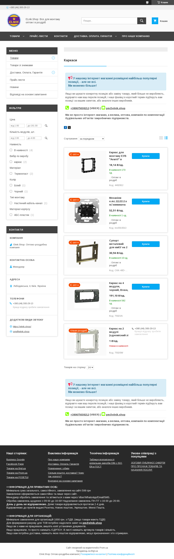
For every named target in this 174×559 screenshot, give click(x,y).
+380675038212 (79, 108)
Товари (15, 36)
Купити (145, 156)
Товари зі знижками (21, 65)
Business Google (15, 459)
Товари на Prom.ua (16, 473)
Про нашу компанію (136, 36)
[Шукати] (141, 20)
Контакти (60, 36)
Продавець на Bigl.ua (87, 551)
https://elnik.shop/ (22, 326)
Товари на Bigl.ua (16, 468)
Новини (15, 45)
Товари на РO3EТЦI (17, 477)
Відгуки (32, 45)
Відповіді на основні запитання (65, 45)
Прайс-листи (39, 36)
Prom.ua (104, 548)
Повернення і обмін (58, 468)
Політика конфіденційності (121, 554)
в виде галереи (161, 138)
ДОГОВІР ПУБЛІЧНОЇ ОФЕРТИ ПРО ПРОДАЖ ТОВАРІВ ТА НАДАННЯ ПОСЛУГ (148, 466)
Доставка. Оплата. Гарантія (93, 36)
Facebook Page (15, 464)
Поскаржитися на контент (93, 554)
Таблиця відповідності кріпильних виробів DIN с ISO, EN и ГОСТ (106, 463)
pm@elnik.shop (115, 108)
